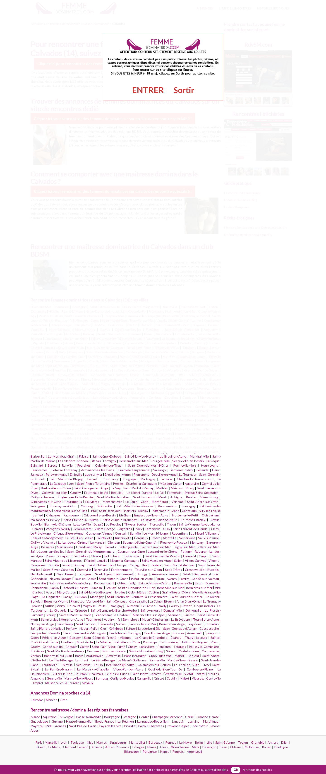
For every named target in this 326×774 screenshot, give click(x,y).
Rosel (66, 565)
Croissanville (138, 601)
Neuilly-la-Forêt (41, 574)
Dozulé (98, 524)
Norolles (119, 592)
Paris (38, 742)
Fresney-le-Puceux (173, 542)
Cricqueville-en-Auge (68, 533)
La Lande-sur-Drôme (72, 542)
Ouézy (35, 647)
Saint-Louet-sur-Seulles (47, 551)
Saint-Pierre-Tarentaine (93, 483)
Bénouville (105, 624)
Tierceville (156, 524)
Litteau (96, 461)
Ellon (66, 633)
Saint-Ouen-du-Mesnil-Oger (148, 465)
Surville (54, 565)
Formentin (174, 492)
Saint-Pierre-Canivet (146, 674)
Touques (179, 647)
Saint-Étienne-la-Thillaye (81, 520)
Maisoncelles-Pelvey (45, 520)
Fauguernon (72, 515)
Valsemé (178, 502)
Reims (199, 742)
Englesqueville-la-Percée (75, 497)
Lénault (92, 479)
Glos (103, 628)
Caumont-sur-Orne (131, 551)
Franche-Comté (208, 717)
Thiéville (67, 665)
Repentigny (180, 533)
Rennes (170, 742)
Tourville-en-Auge (206, 619)
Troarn (155, 538)
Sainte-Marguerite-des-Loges (200, 524)
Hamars (37, 529)
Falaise (84, 456)
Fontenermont (121, 569)
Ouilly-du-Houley (122, 678)
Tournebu (132, 606)
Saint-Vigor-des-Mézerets (63, 560)
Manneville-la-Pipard (79, 678)
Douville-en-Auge (164, 474)
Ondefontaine (189, 651)
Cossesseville (209, 628)
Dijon (284, 742)
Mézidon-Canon (171, 483)
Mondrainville (199, 456)
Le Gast (193, 656)
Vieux (215, 642)
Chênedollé (39, 579)
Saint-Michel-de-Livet (179, 565)
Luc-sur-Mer (93, 474)
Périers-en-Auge (54, 637)
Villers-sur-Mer (208, 547)
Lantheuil (82, 660)
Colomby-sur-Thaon (109, 465)
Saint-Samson (86, 624)
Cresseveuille (194, 569)
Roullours (164, 647)
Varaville (54, 633)
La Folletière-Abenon (73, 461)
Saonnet (174, 615)
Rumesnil (96, 588)
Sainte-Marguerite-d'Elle (143, 628)
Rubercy (200, 551)
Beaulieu (117, 492)
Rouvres (178, 633)
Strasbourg (118, 742)
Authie (50, 606)
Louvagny (188, 506)
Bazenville (101, 569)
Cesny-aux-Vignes (99, 533)
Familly (184, 579)
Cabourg (87, 506)
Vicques (125, 637)
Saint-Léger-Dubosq (106, 456)
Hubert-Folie (88, 628)
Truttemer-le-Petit (184, 515)
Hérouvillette (82, 529)
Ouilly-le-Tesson (42, 497)
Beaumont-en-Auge (120, 665)
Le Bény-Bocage (103, 660)
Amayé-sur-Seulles (165, 574)
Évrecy (52, 465)
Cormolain (211, 624)
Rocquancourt (104, 583)
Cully (166, 529)
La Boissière (169, 642)
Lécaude (203, 470)
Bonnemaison (167, 506)
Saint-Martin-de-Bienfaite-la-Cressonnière (137, 597)
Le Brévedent (180, 619)
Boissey (75, 637)
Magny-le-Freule (94, 606)
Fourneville (38, 583)
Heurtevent (209, 465)
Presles (118, 483)
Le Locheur (112, 556)
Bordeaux (155, 742)
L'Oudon (81, 597)
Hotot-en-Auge (72, 619)
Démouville (193, 610)
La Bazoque (58, 483)
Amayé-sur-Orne (189, 601)
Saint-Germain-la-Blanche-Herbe (114, 610)
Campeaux (38, 565)
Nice (90, 742)
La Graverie (58, 610)
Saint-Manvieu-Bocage (95, 592)
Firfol (93, 511)
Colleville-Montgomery (47, 538)
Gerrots (110, 547)
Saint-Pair (99, 647)
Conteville (213, 678)
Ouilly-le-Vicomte (43, 542)
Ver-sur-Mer (95, 601)
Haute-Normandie (78, 721)
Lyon (64, 742)
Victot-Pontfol (194, 674)
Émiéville (76, 474)
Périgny (71, 628)
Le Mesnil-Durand (139, 492)
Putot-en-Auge (142, 579)
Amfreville (113, 656)
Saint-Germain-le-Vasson (162, 556)
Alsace (35, 717)
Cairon (84, 647)
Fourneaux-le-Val (96, 492)
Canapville (144, 678)
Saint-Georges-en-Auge (91, 488)
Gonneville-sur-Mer (142, 624)
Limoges (138, 747)
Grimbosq (116, 628)
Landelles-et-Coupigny (125, 633)
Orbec (121, 583)
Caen (144, 502)
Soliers (171, 651)
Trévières (37, 651)
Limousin (178, 721)
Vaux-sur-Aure (208, 538)
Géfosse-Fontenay (64, 470)
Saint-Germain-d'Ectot (155, 583)
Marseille (51, 742)
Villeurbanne (180, 747)
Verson (36, 656)
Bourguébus (73, 502)
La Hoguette (51, 597)
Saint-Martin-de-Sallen (113, 497)
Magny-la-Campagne (124, 560)
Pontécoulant (132, 556)
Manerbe (212, 583)
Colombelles (79, 556)
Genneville (54, 678)
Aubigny (176, 497)
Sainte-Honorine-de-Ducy (136, 588)
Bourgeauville (160, 461)
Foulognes (38, 506)
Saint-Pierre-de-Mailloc (47, 628)
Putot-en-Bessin (114, 651)
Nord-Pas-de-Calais (82, 726)
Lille (209, 742)
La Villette (103, 642)
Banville (135, 533)
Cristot (159, 678)
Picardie (129, 726)
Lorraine (193, 721)
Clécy (215, 529)
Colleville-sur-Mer (54, 492)
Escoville (166, 479)
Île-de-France (104, 721)
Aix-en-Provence (117, 747)
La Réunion (125, 721)
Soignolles (124, 529)
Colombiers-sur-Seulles (154, 665)
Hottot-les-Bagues (194, 642)
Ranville (67, 465)
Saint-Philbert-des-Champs (107, 565)
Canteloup (189, 511)
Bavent (187, 606)
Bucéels (213, 569)
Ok (236, 770)
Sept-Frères (173, 569)
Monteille (169, 538)
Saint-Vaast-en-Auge (157, 560)
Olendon (114, 542)
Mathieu (162, 488)
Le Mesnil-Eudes (117, 674)
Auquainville (94, 656)
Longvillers (147, 647)
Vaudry (109, 619)
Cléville (96, 556)
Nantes (101, 742)
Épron (160, 579)
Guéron (189, 615)
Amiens (96, 747)
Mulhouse (252, 747)
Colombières (137, 592)
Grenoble (257, 742)
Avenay (172, 579)
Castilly (172, 678)
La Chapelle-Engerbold (151, 637)
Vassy (50, 592)
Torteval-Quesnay (75, 588)
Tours (163, 747)
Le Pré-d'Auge (41, 533)
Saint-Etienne (225, 742)
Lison (198, 583)
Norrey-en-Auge (42, 624)
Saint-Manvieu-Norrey (140, 456)
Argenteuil (194, 751)
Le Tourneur (188, 474)
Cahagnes (53, 515)
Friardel (89, 560)
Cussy (132, 647)
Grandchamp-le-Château (111, 615)
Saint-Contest (116, 601)
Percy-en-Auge (56, 474)
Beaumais (96, 674)
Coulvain (121, 533)
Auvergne (67, 717)
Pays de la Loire (110, 726)
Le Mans (54, 747)
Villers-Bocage (104, 529)
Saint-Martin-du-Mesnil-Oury (70, 583)
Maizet (179, 656)
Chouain (71, 647)
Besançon (209, 747)
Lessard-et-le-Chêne (162, 551)
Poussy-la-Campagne (204, 647)
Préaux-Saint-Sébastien (201, 492)
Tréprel (37, 683)
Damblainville (172, 610)
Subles (121, 624)
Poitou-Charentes (151, 726)
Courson (80, 674)
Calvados (37, 700)
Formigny (109, 461)
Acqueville (83, 665)
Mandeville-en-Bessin (183, 660)
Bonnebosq (131, 619)
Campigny (115, 606)
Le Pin (98, 665)
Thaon (171, 524)
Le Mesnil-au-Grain (61, 456)
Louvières (92, 502)
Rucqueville (123, 538)
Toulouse (77, 742)
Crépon (204, 556)
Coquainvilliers (204, 606)
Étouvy (169, 601)
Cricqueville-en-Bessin (100, 515)
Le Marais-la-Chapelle (93, 669)
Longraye (129, 479)
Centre (144, 717)
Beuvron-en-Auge (172, 624)
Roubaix (178, 751)
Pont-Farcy (110, 479)
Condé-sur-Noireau (205, 579)
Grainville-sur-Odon (176, 592)
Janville (102, 560)
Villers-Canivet (195, 560)
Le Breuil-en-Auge (173, 456)
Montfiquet (160, 502)
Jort (71, 483)
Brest (41, 747)
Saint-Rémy (65, 624)
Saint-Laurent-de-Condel (190, 529)
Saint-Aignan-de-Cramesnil (114, 574)
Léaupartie (38, 633)
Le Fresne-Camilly (153, 606)
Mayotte (37, 726)
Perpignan (150, 751)
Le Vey (116, 488)
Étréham (125, 515)
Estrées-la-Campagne (141, 483)
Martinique (210, 721)
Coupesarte (210, 651)
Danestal (189, 556)
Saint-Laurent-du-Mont (149, 497)
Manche (51, 700)
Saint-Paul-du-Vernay (138, 488)
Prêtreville (104, 506)
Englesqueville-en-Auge (151, 515)
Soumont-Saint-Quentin (140, 542)
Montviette (85, 642)
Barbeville (37, 456)
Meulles (213, 674)
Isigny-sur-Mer (184, 547)
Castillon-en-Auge (157, 633)
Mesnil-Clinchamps (155, 619)
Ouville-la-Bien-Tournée (165, 669)
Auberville (192, 483)
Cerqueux (141, 538)
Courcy (174, 606)
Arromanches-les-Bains (97, 470)
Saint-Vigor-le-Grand (113, 579)
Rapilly (54, 588)
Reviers (156, 565)
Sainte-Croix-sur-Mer (156, 547)
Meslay (143, 511)
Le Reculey (113, 524)
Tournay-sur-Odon (63, 506)
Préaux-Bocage (56, 556)
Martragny (148, 479)
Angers (273, 742)
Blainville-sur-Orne (127, 642)
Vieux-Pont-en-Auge (128, 669)
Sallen (178, 560)
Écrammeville (172, 674)
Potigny (186, 551)
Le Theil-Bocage (61, 660)
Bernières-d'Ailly (181, 470)
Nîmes (151, 747)
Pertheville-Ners (185, 465)
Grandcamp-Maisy (89, 547)
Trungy (142, 574)
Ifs (118, 619)
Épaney (176, 637)
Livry (206, 665)
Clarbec (37, 592)
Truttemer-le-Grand (165, 511)
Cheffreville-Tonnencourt (195, 479)
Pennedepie (39, 588)
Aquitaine (50, 717)
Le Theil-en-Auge (186, 665)
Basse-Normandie (88, 717)
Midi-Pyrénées (56, 726)
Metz (195, 747)
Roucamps (150, 642)
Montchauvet (112, 502)
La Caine (156, 601)
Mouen (37, 606)
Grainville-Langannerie (133, 470)
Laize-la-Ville (82, 524)
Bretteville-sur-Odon (56, 488)
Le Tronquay (212, 601)
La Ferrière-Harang (58, 669)
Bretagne (129, 717)
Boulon (191, 497)
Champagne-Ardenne (167, 717)
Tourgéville (49, 665)
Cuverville (84, 569)
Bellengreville (128, 547)
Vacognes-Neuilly (58, 529)
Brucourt (73, 606)
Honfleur (67, 642)
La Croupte (78, 610)
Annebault (194, 633)
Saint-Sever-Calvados (58, 569)
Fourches (84, 465)
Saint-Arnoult (150, 610)
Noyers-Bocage (61, 579)
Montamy (197, 542)
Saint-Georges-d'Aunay (180, 628)
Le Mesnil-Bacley (193, 520)
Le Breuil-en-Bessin (79, 538)
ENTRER (148, 90)
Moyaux (87, 683)
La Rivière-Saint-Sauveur (159, 520)
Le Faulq (131, 502)
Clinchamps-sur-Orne (46, 502)
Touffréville (104, 538)
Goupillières (65, 574)
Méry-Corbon (66, 592)
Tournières (93, 619)
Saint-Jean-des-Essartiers (117, 511)
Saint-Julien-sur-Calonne (200, 574)
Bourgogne (112, 717)
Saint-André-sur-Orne (202, 502)
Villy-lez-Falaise (210, 511)
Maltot (184, 678)
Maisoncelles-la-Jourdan (62, 683)
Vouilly (51, 615)
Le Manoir (97, 542)
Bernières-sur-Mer (199, 588)
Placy (138, 529)
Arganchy (37, 678)
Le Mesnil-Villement (205, 533)
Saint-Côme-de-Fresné (100, 637)
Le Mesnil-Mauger (156, 533)
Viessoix (198, 678)
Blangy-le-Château (57, 524)
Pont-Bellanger (135, 656)
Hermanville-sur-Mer (133, 461)
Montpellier (137, 742)
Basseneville (183, 583)
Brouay (111, 588)
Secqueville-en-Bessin (188, 461)
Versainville (187, 538)
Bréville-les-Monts (118, 474)
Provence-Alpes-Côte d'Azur (187, 726)
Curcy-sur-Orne (160, 656)
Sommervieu (49, 619)
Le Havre (185, 742)
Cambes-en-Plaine (200, 669)
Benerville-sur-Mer (170, 588)
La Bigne (84, 574)
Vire (218, 588)
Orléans (236, 747)
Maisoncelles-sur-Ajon (149, 615)
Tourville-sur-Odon (148, 569)
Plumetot (77, 601)
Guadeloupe (39, 721)
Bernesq (102, 678)
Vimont (214, 560)
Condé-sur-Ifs (53, 647)
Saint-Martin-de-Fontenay (65, 651)
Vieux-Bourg (209, 497)
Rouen (266, 747)
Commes (93, 651)
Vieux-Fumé (116, 647)
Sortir (183, 90)
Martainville (65, 547)
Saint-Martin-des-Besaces (135, 506)
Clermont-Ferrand (75, 747)
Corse (189, 717)
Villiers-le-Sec (62, 674)
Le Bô (159, 492)
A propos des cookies (257, 770)
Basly (79, 656)
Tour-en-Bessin (85, 579)
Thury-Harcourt (196, 637)
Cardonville (153, 529)
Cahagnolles (138, 565)
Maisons (177, 488)
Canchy (75, 492)
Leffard (38, 515)
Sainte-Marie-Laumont (75, 615)
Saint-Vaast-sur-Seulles (70, 511)
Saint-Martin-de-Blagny (66, 479)
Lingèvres (194, 624)
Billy (132, 583)
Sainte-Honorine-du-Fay (146, 651)
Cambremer (39, 470)
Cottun (154, 592)
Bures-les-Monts (56, 601)
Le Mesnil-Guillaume (132, 660)
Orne (63, 700)
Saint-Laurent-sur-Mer (186, 597)
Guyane (57, 721)
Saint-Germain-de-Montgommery (90, 551)
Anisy (61, 606)
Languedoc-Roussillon (152, 721)
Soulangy (159, 470)
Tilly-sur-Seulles (135, 524)
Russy (190, 488)
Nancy (164, 751)
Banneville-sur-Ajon (58, 656)
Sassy (67, 597)
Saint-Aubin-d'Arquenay (120, 520)
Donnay (79, 565)
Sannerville (157, 660)
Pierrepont (141, 474)
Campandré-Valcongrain (89, 633)
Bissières (47, 547)
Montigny (97, 597)
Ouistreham (210, 515)
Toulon (243, 742)
